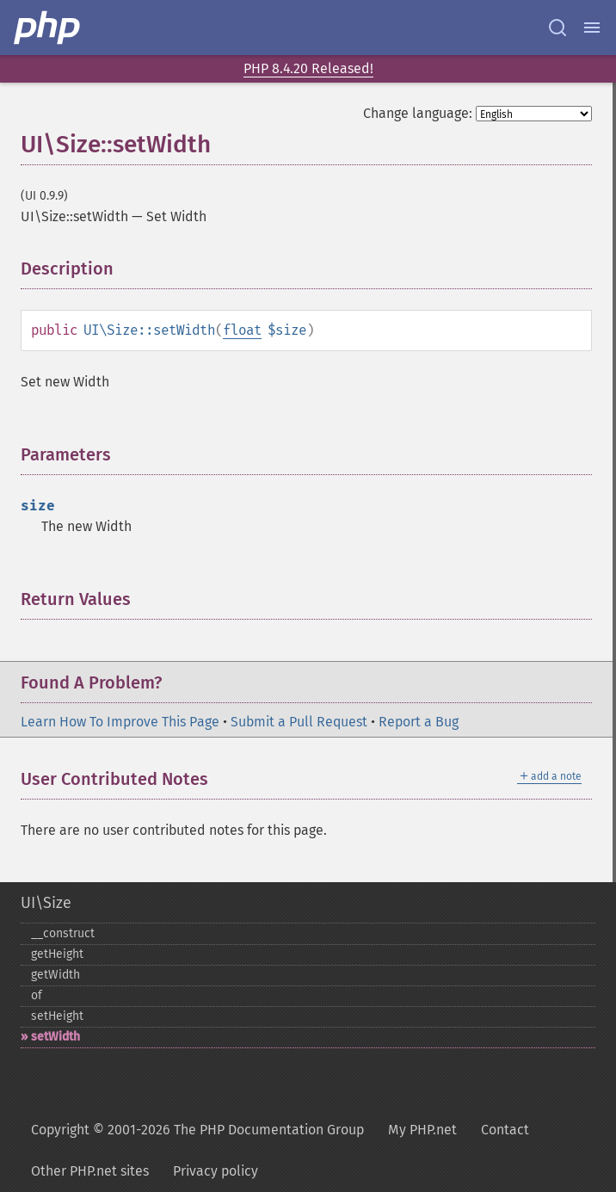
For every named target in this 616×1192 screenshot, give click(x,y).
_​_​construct (63, 933)
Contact (505, 1129)
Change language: (417, 113)
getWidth (55, 974)
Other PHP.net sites (90, 1171)
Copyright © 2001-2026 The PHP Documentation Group (197, 1129)
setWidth (55, 1036)
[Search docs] (557, 27)
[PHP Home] (48, 27)
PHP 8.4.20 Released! (308, 68)
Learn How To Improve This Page (120, 721)
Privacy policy (215, 1171)
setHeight (57, 1016)
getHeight (57, 954)
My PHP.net (422, 1129)
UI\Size (46, 902)
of (36, 995)
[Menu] (592, 27)
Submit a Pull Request (299, 721)
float (242, 330)
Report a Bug (419, 721)
